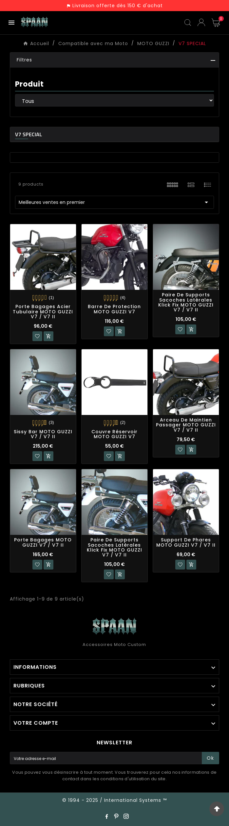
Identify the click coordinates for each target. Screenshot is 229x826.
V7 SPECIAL (28, 134)
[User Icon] (201, 22)
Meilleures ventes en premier (114, 202)
